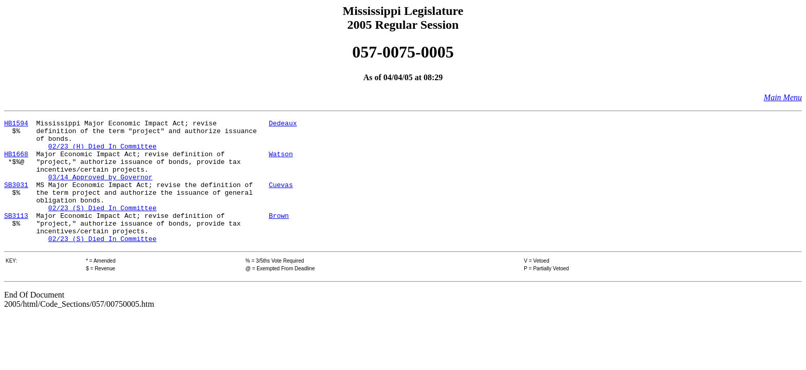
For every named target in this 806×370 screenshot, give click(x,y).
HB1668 (16, 161)
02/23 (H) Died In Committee (102, 152)
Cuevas (281, 198)
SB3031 (16, 198)
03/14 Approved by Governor (100, 189)
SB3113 (16, 235)
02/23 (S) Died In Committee (102, 226)
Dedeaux (283, 124)
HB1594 (16, 124)
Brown (279, 235)
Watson (281, 161)
